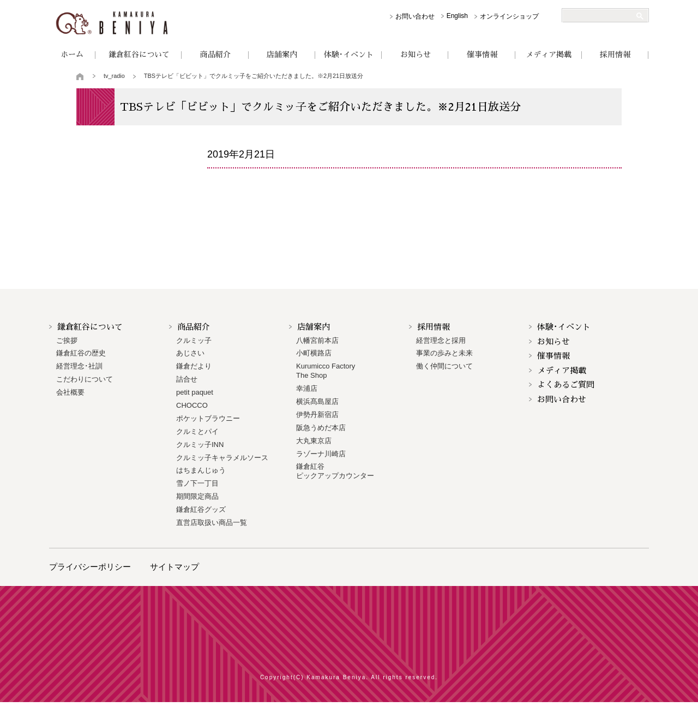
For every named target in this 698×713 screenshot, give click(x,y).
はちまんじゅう (201, 470)
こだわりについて (84, 379)
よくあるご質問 (565, 384)
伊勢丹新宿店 (317, 414)
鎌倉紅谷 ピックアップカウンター (335, 471)
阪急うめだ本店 (321, 428)
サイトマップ (174, 566)
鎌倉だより (194, 366)
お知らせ (415, 54)
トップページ (80, 76)
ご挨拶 (66, 340)
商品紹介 (215, 54)
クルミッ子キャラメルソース (222, 458)
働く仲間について (444, 366)
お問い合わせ (415, 16)
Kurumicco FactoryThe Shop (325, 370)
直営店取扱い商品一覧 (211, 522)
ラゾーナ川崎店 (321, 454)
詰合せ (186, 379)
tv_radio (114, 75)
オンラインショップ (509, 16)
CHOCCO (192, 405)
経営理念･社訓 (79, 366)
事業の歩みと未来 (444, 353)
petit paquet (194, 392)
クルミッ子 (194, 340)
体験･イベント (349, 54)
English (457, 16)
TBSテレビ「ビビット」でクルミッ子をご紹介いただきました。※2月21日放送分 (253, 75)
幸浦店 (306, 388)
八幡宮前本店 (317, 340)
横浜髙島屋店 (317, 401)
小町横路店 (314, 353)
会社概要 (70, 392)
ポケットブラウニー (208, 418)
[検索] (600, 15)
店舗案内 (282, 54)
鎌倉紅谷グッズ (201, 509)
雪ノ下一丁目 (197, 483)
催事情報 (482, 54)
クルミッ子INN (200, 444)
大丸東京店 (314, 441)
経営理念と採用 (441, 340)
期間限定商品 (197, 496)
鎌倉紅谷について (139, 54)
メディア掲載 (548, 54)
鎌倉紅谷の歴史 (81, 353)
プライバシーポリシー (90, 566)
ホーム (72, 54)
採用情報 (615, 54)
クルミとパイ (197, 431)
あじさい (190, 353)
